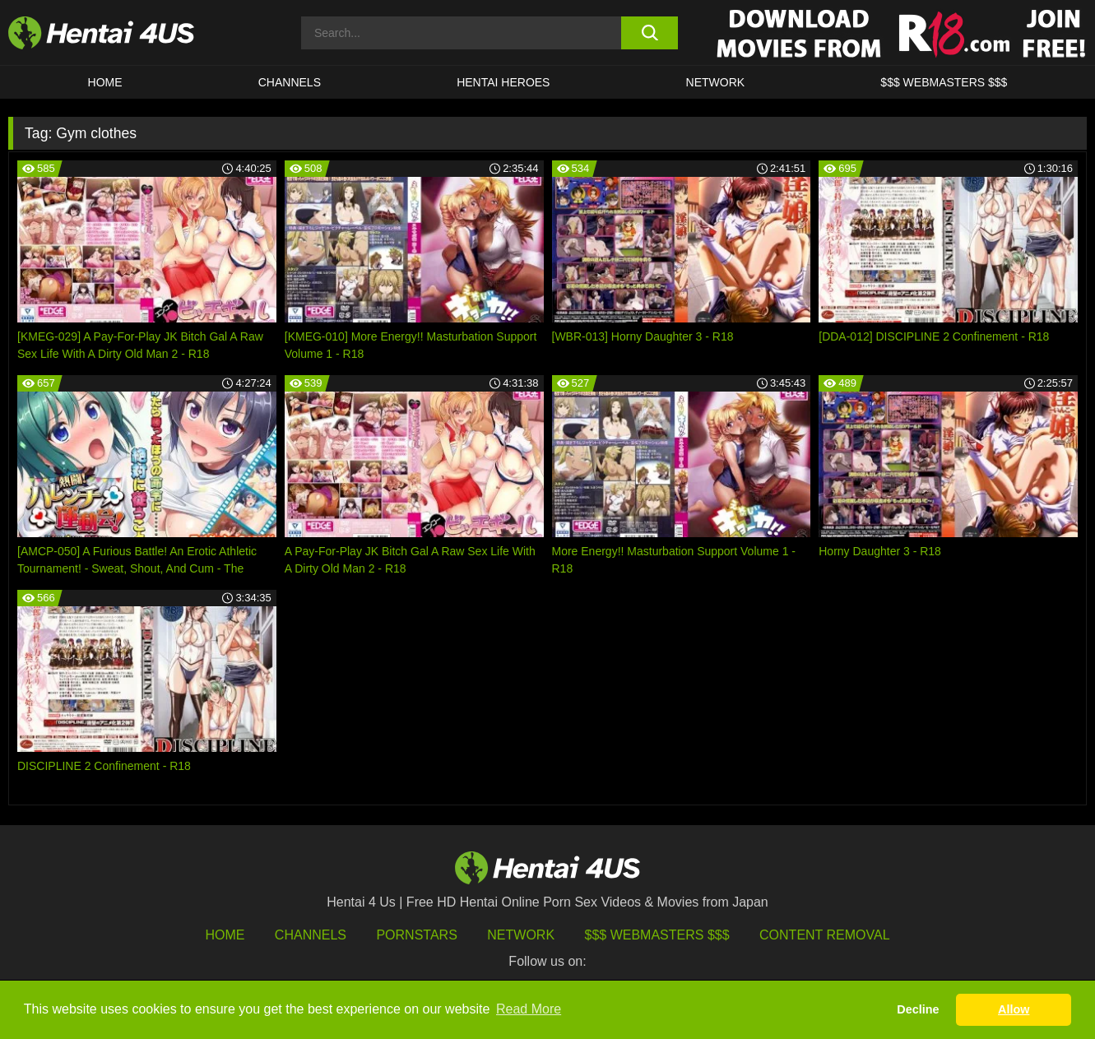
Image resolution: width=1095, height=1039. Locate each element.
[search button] (649, 32)
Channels (310, 935)
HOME (105, 82)
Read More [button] (528, 1009)
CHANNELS (289, 82)
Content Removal (824, 935)
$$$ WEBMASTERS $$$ (943, 82)
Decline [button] (918, 1009)
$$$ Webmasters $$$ (657, 935)
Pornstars (416, 935)
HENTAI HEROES (503, 82)
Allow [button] (1013, 1009)
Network (715, 82)
